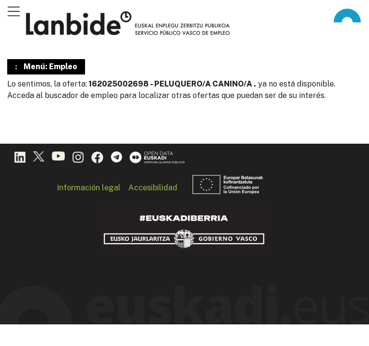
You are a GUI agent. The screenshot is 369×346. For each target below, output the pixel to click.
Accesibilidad (152, 187)
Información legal (89, 187)
